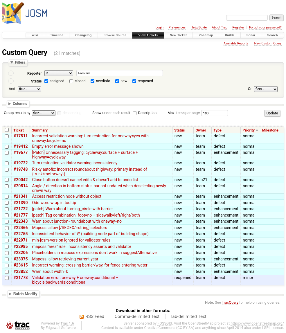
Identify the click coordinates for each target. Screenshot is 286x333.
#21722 (21, 208)
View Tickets (148, 35)
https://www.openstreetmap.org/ (257, 323)
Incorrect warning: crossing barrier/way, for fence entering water (89, 265)
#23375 (21, 259)
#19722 (21, 163)
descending (72, 113)
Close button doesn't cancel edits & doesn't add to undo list (85, 179)
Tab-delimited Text (188, 316)
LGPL (266, 327)
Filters (20, 62)
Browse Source (115, 35)
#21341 (21, 196)
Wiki (35, 35)
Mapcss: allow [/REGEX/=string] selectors (69, 227)
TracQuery (230, 302)
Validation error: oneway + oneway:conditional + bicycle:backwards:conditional (75, 280)
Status (36, 81)
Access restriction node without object (66, 196)
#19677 (21, 152)
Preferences (177, 27)
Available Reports (236, 43)
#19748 (21, 169)
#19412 (21, 146)
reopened (145, 81)
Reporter (34, 73)
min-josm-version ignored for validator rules (71, 240)
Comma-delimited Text (137, 316)
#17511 (21, 136)
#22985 (21, 246)
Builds (230, 35)
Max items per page (184, 113)
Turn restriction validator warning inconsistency (74, 163)
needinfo (103, 81)
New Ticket (178, 35)
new (123, 81)
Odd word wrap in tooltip (54, 202)
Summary (40, 130)
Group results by (17, 113)
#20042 (21, 179)
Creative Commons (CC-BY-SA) (169, 327)
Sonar (251, 35)
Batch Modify (25, 293)
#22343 (21, 221)
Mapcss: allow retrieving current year (65, 259)
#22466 (21, 227)
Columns (20, 104)
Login (159, 27)
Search (272, 35)
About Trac (219, 27)
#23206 (21, 252)
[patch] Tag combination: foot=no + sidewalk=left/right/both (86, 215)
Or (250, 89)
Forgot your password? (265, 27)
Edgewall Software (61, 327)
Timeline (56, 35)
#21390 (21, 202)
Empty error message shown (57, 146)
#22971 (21, 240)
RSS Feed (94, 316)
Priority (248, 130)
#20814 (21, 185)
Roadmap (206, 35)
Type (217, 130)
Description (145, 113)
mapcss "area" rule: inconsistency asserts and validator (81, 246)
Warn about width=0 (50, 271)
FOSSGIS (164, 323)
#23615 (21, 265)
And (12, 89)
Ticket (18, 130)
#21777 (21, 215)
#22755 (21, 233)
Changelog (83, 35)
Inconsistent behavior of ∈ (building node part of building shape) (90, 233)
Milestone (270, 130)
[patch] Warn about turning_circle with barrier (72, 208)
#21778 (21, 277)
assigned (57, 81)
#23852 (21, 271)
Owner (200, 130)
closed (80, 81)
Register (238, 27)
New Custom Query (268, 43)
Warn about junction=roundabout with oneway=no (77, 221)
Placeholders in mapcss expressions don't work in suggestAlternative (94, 252)
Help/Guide (199, 27)
